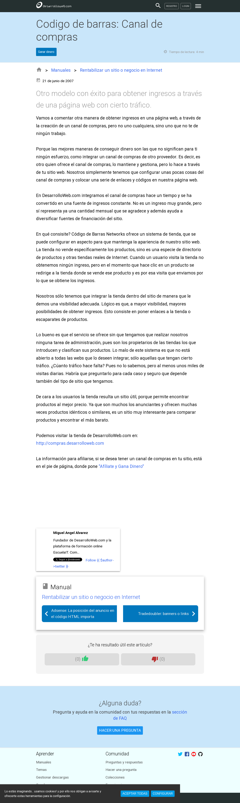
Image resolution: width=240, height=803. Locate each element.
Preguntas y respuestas (124, 762)
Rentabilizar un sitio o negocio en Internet (121, 70)
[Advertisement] (120, 499)
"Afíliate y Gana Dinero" (121, 466)
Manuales (61, 70)
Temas (41, 770)
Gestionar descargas (52, 777)
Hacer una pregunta (121, 770)
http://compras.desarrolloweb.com (70, 443)
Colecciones (115, 777)
